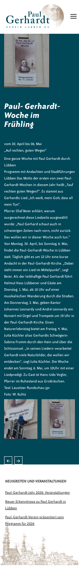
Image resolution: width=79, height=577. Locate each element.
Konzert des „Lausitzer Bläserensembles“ (8, 460)
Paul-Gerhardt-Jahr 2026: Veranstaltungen (37, 492)
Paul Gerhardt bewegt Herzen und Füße (18, 460)
